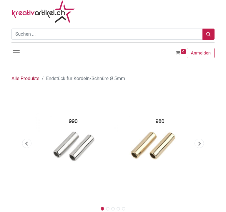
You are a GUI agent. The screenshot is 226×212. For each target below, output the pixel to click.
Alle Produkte (25, 78)
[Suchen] (208, 34)
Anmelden (201, 53)
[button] (26, 143)
